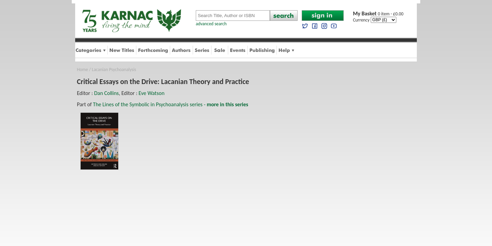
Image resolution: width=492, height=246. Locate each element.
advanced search (211, 24)
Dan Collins (106, 93)
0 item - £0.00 (378, 14)
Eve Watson (152, 93)
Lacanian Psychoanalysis (114, 69)
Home (82, 69)
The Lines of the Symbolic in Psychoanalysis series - (170, 104)
